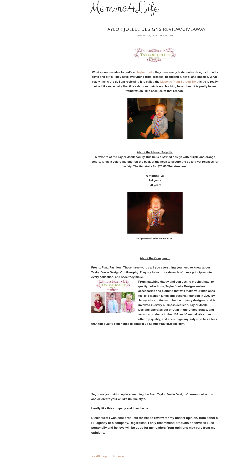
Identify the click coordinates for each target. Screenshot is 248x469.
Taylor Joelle (145, 72)
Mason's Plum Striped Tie (178, 81)
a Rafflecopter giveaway (108, 456)
